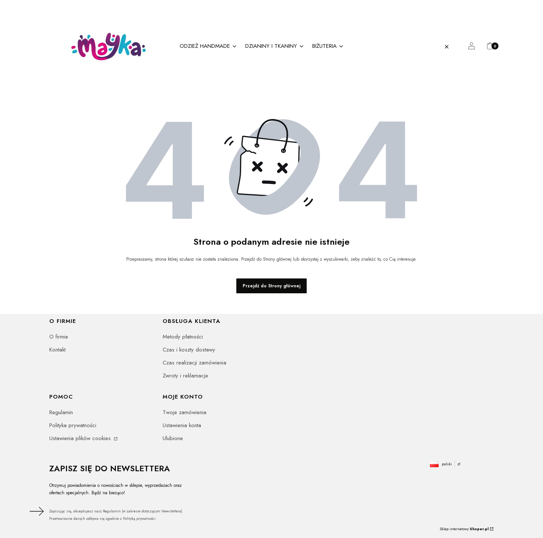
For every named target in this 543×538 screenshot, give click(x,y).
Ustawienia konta (182, 425)
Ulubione (173, 438)
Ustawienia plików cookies (81, 438)
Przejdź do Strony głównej (271, 286)
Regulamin (61, 412)
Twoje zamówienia (184, 412)
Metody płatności (183, 337)
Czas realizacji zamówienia (194, 363)
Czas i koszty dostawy (189, 350)
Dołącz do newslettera (35, 511)
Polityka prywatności (72, 425)
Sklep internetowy (464, 529)
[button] (461, 46)
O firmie (58, 337)
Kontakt (57, 350)
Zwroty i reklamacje (185, 376)
